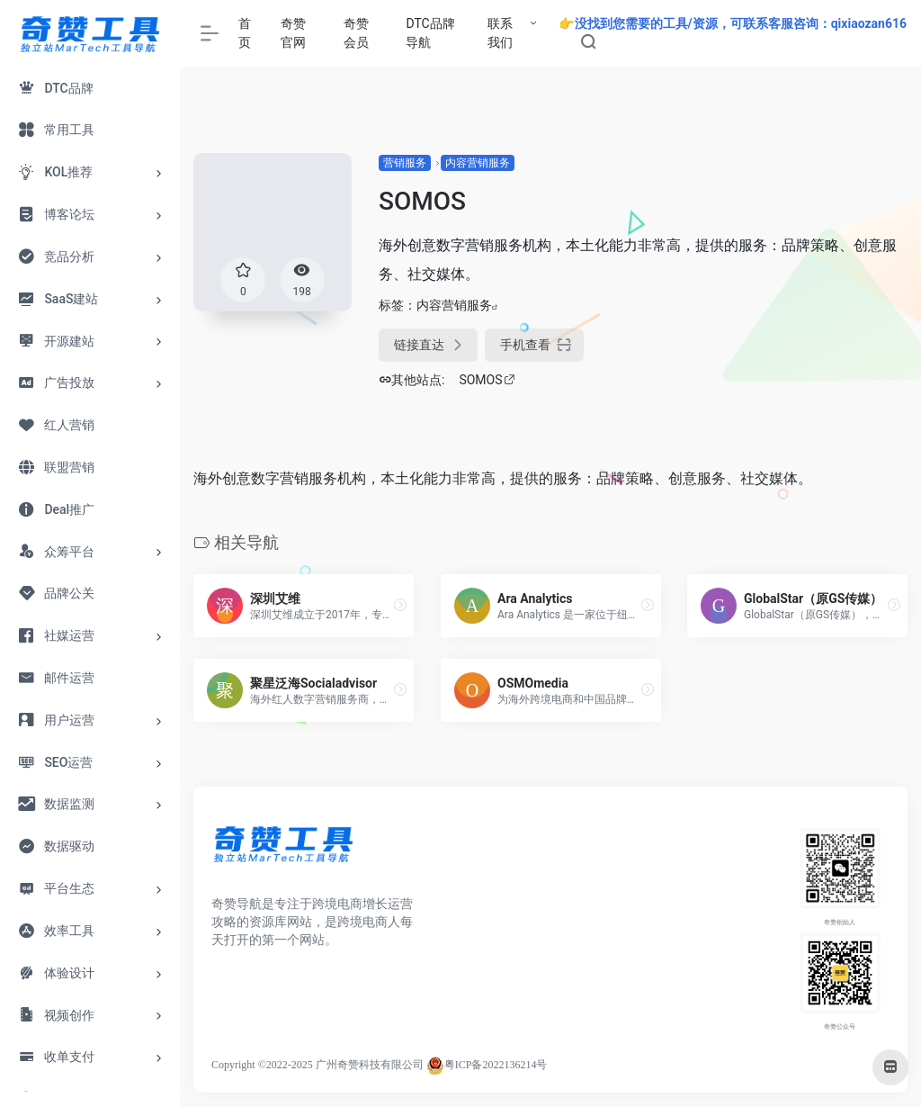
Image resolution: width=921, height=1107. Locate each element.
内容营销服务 (477, 163)
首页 (244, 33)
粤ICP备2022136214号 (496, 1064)
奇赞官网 (293, 33)
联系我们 (500, 33)
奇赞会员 (356, 33)
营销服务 (404, 163)
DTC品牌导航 (430, 33)
